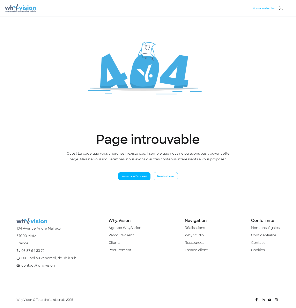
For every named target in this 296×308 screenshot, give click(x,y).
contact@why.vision (38, 265)
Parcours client (121, 235)
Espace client (196, 250)
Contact (258, 242)
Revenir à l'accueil (134, 176)
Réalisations (165, 176)
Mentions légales (265, 228)
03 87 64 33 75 (33, 250)
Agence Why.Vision (125, 228)
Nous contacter (263, 8)
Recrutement (120, 250)
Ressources (194, 242)
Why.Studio (194, 235)
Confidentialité (263, 235)
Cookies (258, 250)
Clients (114, 242)
